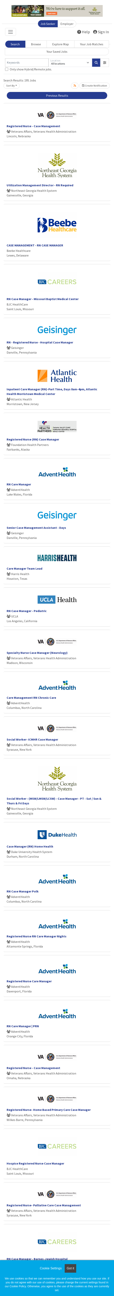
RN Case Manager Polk (23, 891)
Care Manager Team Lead (24, 568)
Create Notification (94, 85)
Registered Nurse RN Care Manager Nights (36, 936)
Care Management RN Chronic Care (31, 698)
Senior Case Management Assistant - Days (36, 528)
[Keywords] (27, 62)
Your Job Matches (91, 44)
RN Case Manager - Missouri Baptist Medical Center (43, 299)
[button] (104, 62)
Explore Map (60, 44)
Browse (36, 44)
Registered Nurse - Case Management (33, 126)
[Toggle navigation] (10, 32)
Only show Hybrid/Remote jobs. (31, 69)
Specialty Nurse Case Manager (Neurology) (37, 653)
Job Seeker (48, 24)
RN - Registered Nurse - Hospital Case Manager (40, 342)
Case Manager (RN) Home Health (30, 846)
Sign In (101, 31)
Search (15, 44)
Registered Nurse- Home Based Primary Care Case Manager (49, 1110)
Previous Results (57, 95)
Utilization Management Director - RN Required (40, 185)
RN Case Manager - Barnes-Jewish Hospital (37, 1259)
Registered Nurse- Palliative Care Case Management (44, 1205)
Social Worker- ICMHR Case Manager (32, 739)
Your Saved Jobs (57, 51)
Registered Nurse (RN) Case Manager (33, 439)
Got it (70, 1268)
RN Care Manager (19, 484)
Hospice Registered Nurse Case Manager (35, 1163)
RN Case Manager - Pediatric (27, 611)
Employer (66, 24)
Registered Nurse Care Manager (29, 981)
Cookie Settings (51, 1268)
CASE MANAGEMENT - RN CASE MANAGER (35, 245)
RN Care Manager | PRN (23, 1026)
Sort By (10, 85)
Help (83, 31)
